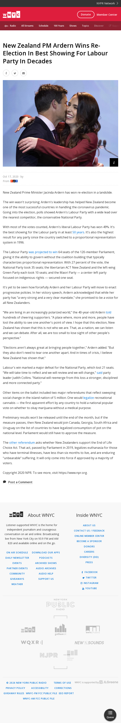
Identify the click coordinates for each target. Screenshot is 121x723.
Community (17, 574)
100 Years (59, 25)
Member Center (107, 14)
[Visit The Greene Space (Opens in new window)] (89, 655)
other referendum (22, 442)
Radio (13, 25)
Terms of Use (62, 683)
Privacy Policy (15, 688)
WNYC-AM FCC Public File (39, 699)
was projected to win (43, 252)
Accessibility (40, 688)
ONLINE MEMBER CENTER (89, 536)
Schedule (43, 25)
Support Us (46, 579)
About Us (89, 525)
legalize (88, 398)
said (99, 373)
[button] (114, 162)
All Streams (27, 25)
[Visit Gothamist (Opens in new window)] (60, 630)
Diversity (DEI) (89, 557)
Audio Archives (46, 568)
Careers (89, 552)
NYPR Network (107, 3)
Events (17, 563)
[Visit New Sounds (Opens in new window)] (89, 642)
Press (89, 562)
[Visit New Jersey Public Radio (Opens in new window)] (32, 655)
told (108, 312)
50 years (78, 232)
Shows (73, 25)
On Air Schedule (17, 552)
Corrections (63, 688)
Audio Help (46, 574)
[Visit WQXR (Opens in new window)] (32, 642)
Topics (85, 25)
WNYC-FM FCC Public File (41, 693)
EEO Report (66, 693)
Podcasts (46, 558)
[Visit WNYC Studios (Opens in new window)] (93, 629)
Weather (17, 584)
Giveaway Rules (14, 693)
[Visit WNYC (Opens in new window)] (28, 630)
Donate (86, 14)
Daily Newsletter (17, 558)
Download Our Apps (46, 552)
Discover (99, 25)
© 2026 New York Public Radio (26, 683)
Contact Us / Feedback (89, 531)
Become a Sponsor (89, 541)
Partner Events (17, 568)
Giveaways (17, 579)
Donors (89, 546)
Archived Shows (46, 563)
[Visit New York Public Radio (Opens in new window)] (60, 604)
